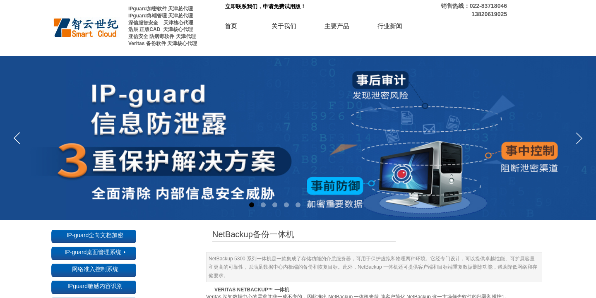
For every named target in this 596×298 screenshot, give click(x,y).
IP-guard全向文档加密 (95, 235)
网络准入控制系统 (95, 269)
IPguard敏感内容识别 (95, 286)
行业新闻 (389, 26)
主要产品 (336, 26)
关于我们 (284, 26)
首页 (231, 26)
